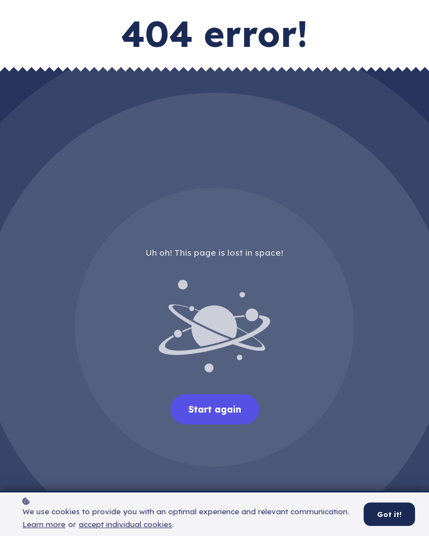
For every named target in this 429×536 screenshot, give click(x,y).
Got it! (389, 518)
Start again (214, 409)
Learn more (43, 528)
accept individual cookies (125, 528)
